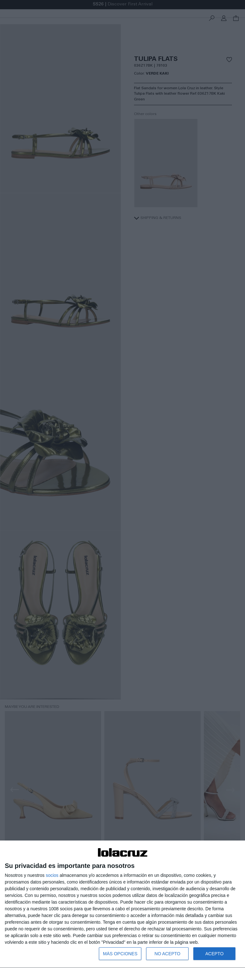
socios (52, 875)
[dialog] (122, 904)
